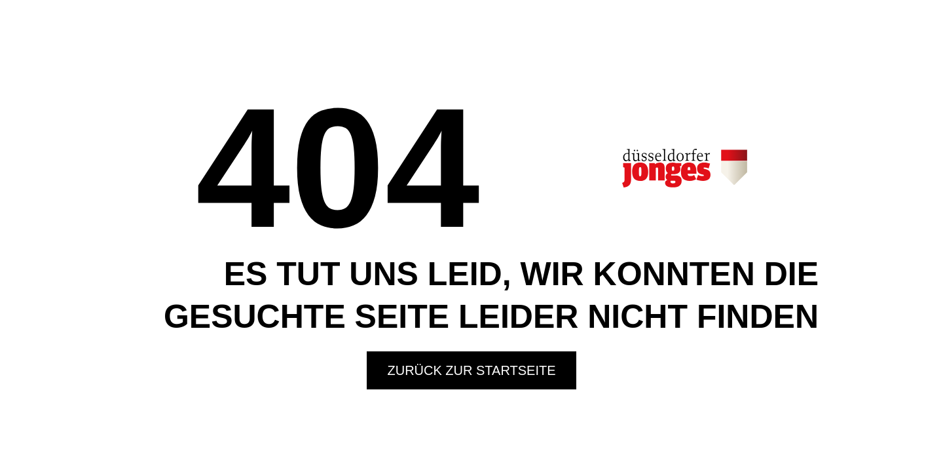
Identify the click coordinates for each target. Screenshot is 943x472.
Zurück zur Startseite (471, 370)
